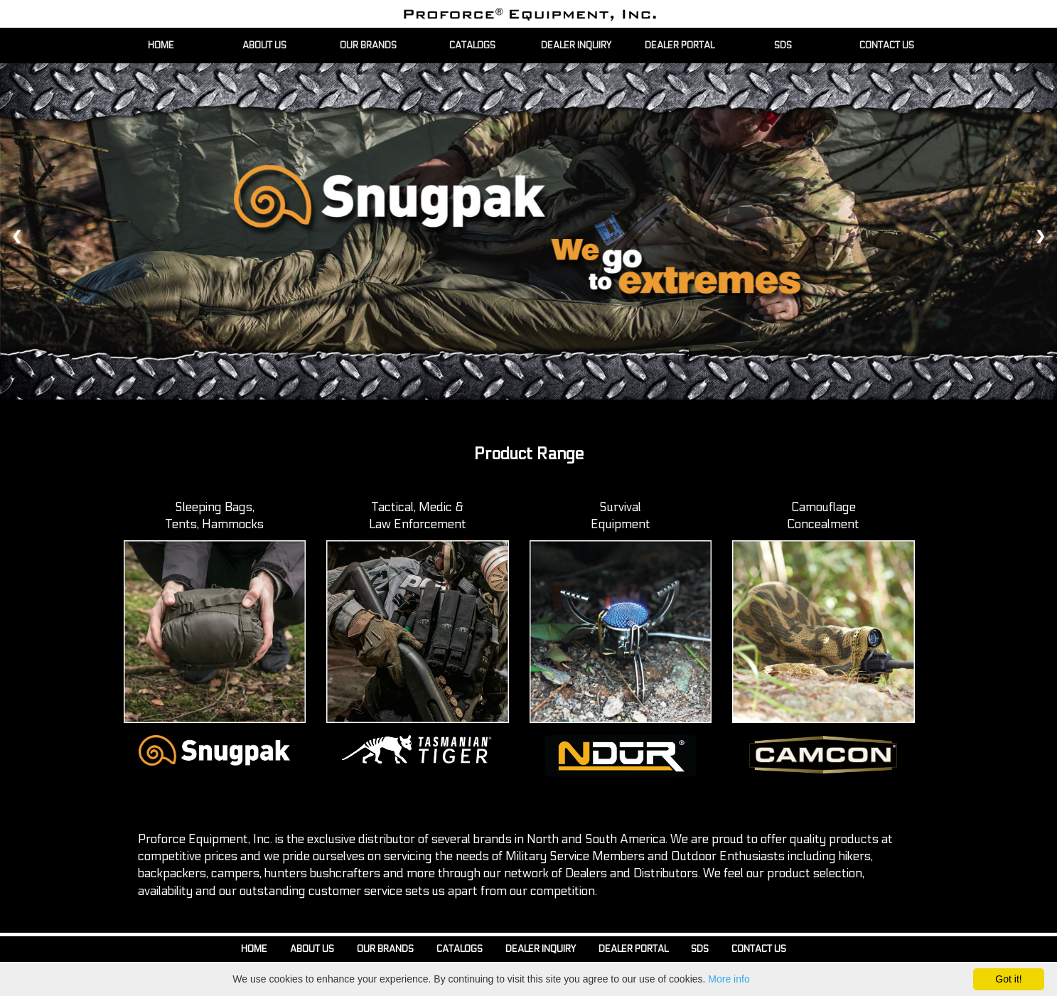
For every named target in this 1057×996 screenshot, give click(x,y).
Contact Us (758, 949)
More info (728, 979)
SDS (700, 949)
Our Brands (385, 949)
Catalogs (459, 949)
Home (254, 949)
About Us (312, 949)
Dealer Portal (633, 949)
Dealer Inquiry (540, 949)
